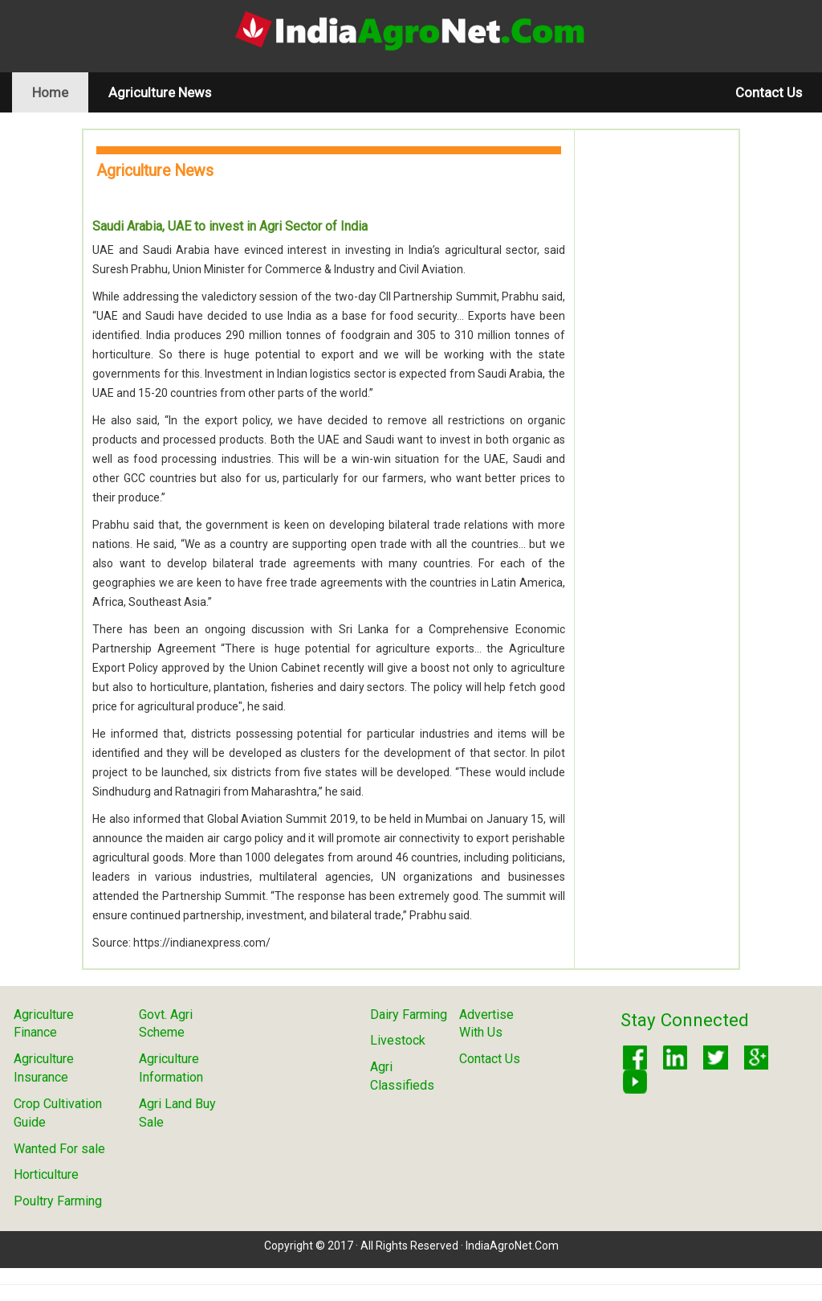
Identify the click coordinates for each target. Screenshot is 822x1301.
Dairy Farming (408, 1014)
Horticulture (46, 1174)
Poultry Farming (58, 1201)
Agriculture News (159, 92)
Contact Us (768, 92)
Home (60, 92)
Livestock (397, 1040)
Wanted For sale (59, 1148)
